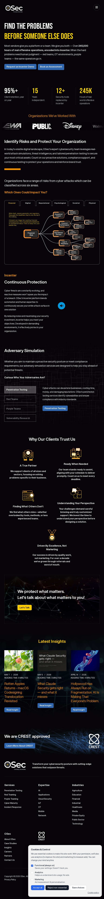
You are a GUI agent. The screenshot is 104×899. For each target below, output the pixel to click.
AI (39, 802)
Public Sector (78, 831)
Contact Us (9, 871)
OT (39, 819)
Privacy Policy (10, 891)
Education (76, 806)
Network (42, 827)
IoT (39, 814)
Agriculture (77, 802)
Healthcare (77, 819)
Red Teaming (10, 806)
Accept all (37, 888)
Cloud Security (45, 810)
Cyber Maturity (11, 814)
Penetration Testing (55, 414)
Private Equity (78, 827)
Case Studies (10, 855)
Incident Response (12, 819)
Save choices (78, 888)
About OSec (10, 851)
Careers (8, 863)
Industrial (76, 814)
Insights (8, 859)
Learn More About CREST (19, 757)
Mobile (41, 823)
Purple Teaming (11, 810)
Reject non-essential (57, 888)
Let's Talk (25, 619)
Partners (8, 867)
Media (75, 823)
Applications (44, 806)
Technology (77, 835)
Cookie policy (93, 893)
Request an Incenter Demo (20, 73)
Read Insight (12, 721)
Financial (76, 810)
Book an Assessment (52, 73)
